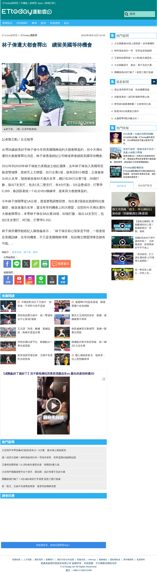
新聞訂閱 (49, 3)
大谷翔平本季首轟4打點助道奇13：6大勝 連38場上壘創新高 (34, 450)
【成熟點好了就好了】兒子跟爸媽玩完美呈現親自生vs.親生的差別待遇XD (48, 373)
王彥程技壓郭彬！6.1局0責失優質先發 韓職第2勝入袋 (30, 464)
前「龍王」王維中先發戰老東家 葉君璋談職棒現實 (29, 486)
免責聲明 (141, 559)
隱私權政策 (115, 559)
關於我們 (39, 559)
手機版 (24, 3)
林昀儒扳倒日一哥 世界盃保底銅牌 (133, 50)
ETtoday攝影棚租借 (120, 164)
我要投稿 (16, 559)
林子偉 (27, 252)
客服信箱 (81, 559)
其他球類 (55, 23)
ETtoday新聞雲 (10, 3)
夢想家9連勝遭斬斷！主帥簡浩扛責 (132, 104)
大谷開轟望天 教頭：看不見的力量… (134, 65)
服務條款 (103, 559)
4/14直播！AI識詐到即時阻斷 (125, 134)
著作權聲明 (128, 559)
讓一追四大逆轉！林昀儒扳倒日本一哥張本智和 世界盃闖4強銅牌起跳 (39, 457)
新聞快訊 (7, 23)
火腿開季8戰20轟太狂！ (126, 118)
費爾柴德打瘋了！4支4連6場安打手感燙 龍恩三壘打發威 (31, 479)
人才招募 (27, 559)
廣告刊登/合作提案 (65, 559)
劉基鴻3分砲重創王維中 (126, 111)
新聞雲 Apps (36, 3)
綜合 (66, 23)
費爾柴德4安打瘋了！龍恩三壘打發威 (133, 72)
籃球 (43, 23)
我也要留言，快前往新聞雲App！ (53, 545)
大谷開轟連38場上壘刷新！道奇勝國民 (134, 43)
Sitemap (92, 559)
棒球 (34, 23)
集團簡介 (50, 559)
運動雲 (29, 12)
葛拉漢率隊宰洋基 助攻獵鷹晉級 (131, 89)
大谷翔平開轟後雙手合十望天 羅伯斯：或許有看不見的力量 (33, 471)
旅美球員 (16, 252)
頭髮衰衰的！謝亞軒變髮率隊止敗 (131, 96)
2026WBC (22, 23)
